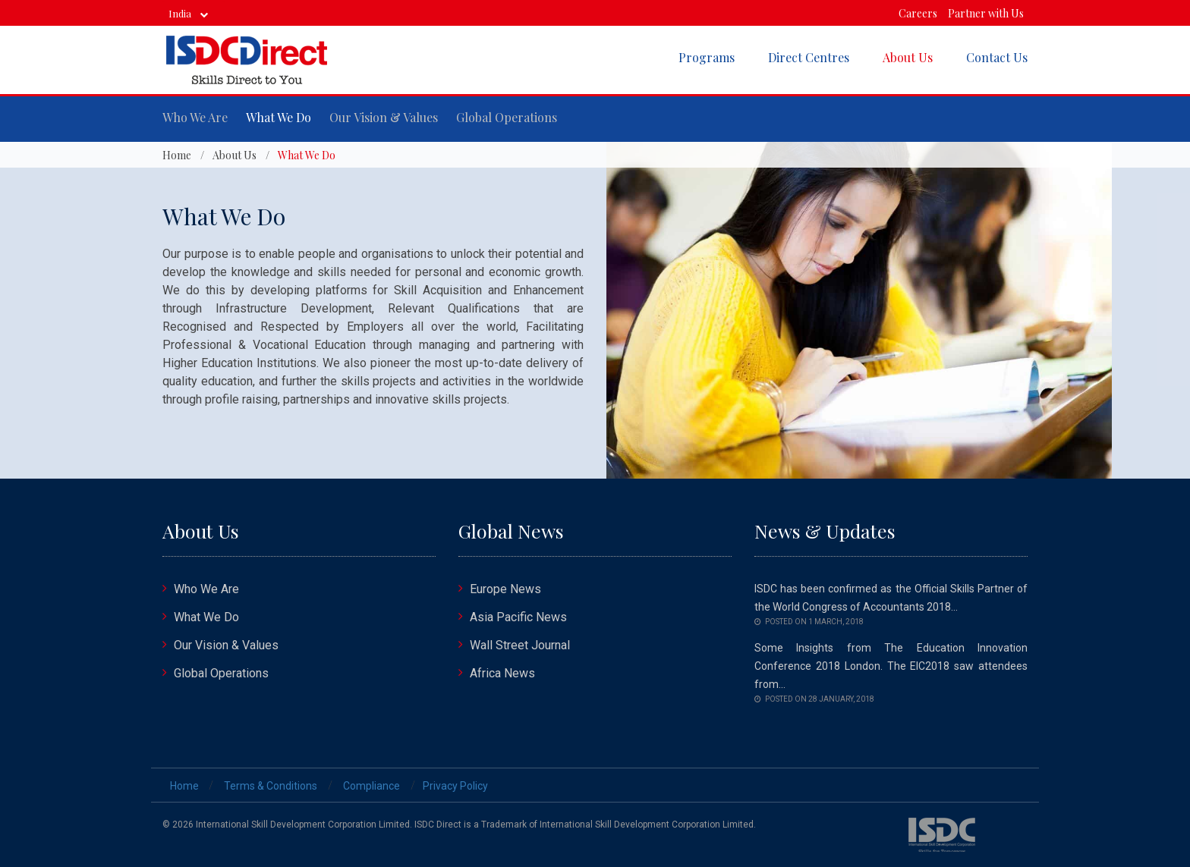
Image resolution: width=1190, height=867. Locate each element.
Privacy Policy (455, 786)
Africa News (502, 673)
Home (176, 155)
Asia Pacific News (518, 617)
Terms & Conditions (270, 786)
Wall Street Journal (520, 645)
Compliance (371, 786)
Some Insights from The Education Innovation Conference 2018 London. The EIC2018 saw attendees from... (891, 666)
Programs (706, 57)
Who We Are (195, 117)
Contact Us (997, 57)
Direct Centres (808, 57)
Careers (918, 13)
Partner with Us (986, 13)
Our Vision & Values (383, 117)
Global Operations (506, 117)
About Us (908, 57)
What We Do (278, 117)
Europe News (505, 589)
